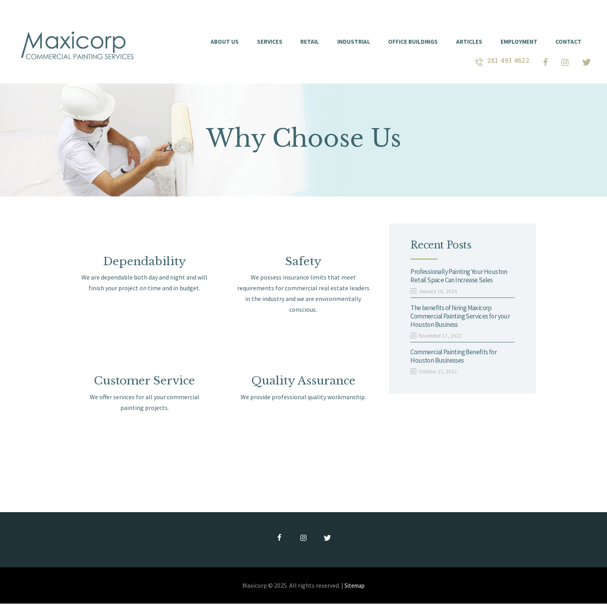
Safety (303, 261)
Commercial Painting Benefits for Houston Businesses (456, 359)
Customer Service (145, 382)
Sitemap (354, 588)
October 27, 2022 (439, 375)
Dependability (144, 261)
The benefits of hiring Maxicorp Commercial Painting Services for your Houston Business (455, 318)
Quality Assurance (303, 382)
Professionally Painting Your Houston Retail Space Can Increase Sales (461, 277)
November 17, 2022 (441, 338)
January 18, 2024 (438, 292)
